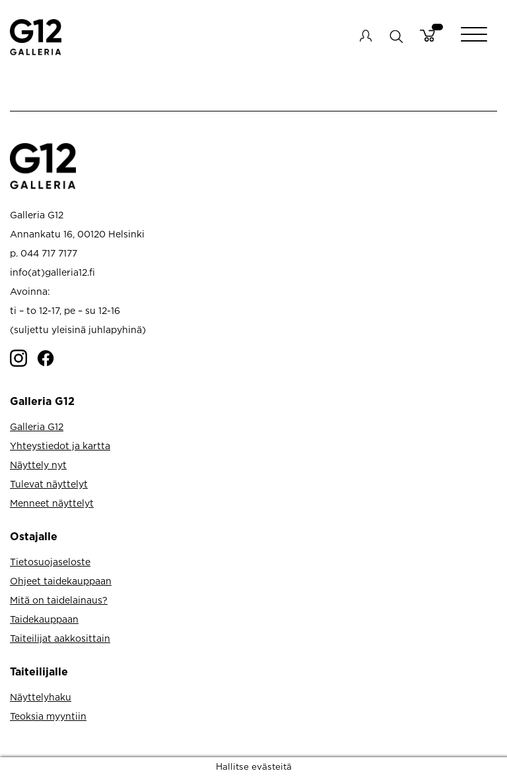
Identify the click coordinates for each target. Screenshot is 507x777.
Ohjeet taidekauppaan (61, 581)
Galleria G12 (36, 426)
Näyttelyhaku (40, 697)
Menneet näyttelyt (52, 503)
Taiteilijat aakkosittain (60, 638)
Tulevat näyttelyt (49, 484)
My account (366, 36)
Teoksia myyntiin (48, 716)
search (395, 36)
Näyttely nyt (38, 465)
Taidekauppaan (44, 619)
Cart (427, 35)
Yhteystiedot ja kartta (60, 446)
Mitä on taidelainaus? (59, 600)
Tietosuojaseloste (50, 562)
